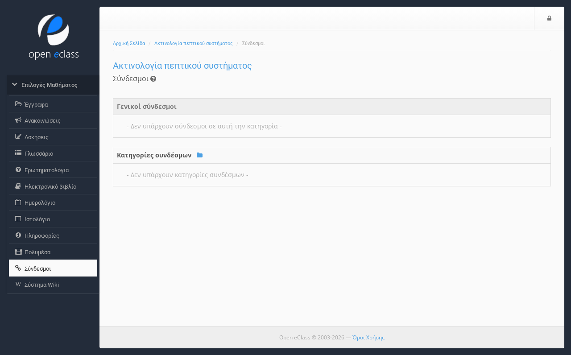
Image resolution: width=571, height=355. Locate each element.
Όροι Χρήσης (368, 337)
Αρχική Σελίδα (129, 43)
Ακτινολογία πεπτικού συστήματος (193, 43)
